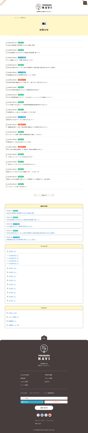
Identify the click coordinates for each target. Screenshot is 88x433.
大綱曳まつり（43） (14, 325)
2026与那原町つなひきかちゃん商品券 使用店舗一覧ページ (22, 219)
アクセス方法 (23, 393)
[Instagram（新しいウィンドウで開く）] (38, 415)
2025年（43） (13, 268)
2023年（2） (12, 276)
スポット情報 (48, 378)
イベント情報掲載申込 (48, 393)
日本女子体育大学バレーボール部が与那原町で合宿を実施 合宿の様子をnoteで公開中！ (30, 233)
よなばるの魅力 (24, 375)
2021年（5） (12, 284)
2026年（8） (12, 251)
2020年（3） (12, 288)
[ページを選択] (44, 195)
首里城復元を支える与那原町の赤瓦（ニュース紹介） (21, 239)
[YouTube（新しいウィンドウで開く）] (49, 415)
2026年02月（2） (14, 261)
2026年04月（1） (14, 255)
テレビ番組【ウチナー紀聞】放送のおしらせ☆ (19, 226)
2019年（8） (12, 292)
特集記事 (22, 378)
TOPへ (44, 338)
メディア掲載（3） (14, 317)
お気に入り (57, 402)
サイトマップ (50, 420)
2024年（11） (13, 272)
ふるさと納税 (24, 381)
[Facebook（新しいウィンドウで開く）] (42, 415)
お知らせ (47, 381)
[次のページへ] (53, 195)
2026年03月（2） (14, 258)
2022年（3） (12, 280)
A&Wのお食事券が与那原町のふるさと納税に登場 (20, 213)
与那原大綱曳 (48, 375)
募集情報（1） (13, 321)
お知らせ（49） (13, 313)
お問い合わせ (44, 408)
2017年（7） (12, 300)
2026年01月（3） (14, 263)
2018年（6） (12, 296)
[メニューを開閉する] (85, 3)
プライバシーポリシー (40, 420)
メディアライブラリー (35, 393)
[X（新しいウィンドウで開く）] (46, 415)
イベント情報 (24, 385)
